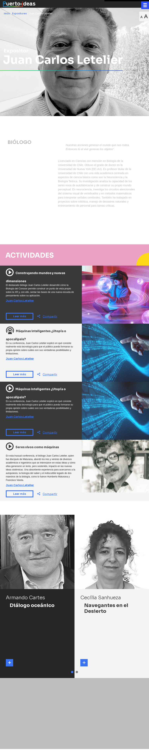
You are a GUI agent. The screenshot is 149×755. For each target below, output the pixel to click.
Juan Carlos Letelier (20, 306)
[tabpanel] (37, 602)
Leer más (19, 322)
